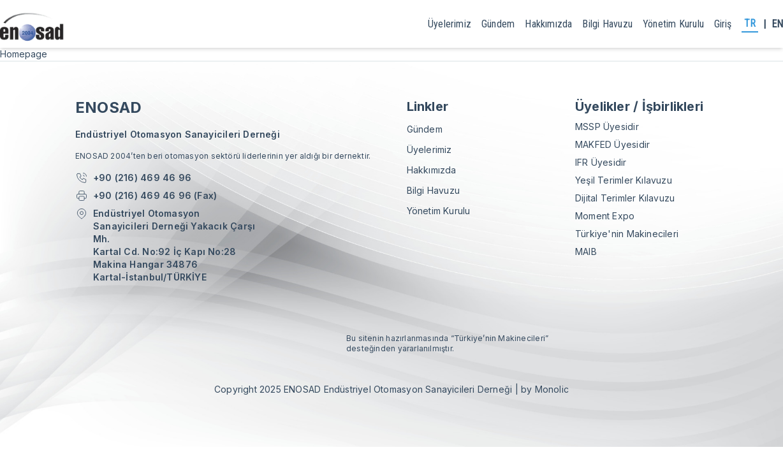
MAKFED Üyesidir (612, 144)
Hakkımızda (548, 24)
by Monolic (545, 389)
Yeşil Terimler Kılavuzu (623, 180)
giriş (722, 24)
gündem (498, 24)
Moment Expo (604, 215)
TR (750, 23)
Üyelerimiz (449, 24)
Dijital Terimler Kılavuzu (625, 198)
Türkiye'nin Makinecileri (626, 233)
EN (777, 24)
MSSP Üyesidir (607, 126)
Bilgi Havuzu (607, 24)
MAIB (586, 251)
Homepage (23, 53)
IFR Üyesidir (601, 162)
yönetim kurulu (673, 24)
